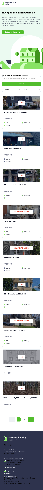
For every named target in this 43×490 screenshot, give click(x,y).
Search (21, 84)
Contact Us (16, 451)
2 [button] (24, 419)
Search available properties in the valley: (15, 75)
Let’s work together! (12, 32)
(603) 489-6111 (11, 467)
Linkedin (10, 458)
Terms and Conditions (10, 476)
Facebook (20, 458)
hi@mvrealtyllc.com (12, 471)
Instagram (15, 458)
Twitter (6, 458)
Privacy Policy (7, 473)
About (11, 451)
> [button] (28, 418)
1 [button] (18, 419)
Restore (8, 451)
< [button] (9, 418)
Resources (22, 451)
